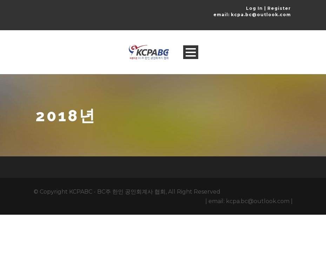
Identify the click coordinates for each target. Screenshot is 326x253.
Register (279, 8)
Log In (254, 8)
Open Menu (190, 52)
